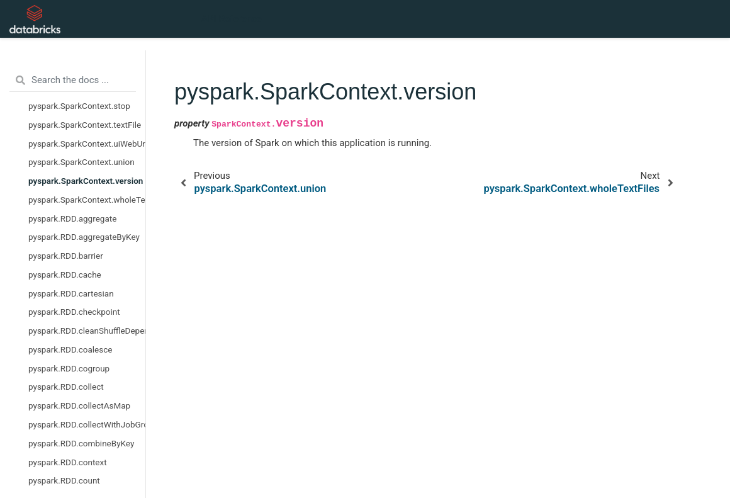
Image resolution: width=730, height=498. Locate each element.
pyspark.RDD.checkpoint (74, 312)
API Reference (231, 19)
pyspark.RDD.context (67, 462)
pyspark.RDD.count (64, 480)
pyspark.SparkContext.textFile (84, 125)
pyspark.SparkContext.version (85, 181)
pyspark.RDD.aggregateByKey (84, 237)
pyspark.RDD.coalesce (70, 349)
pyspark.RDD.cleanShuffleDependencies (86, 330)
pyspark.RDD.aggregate (72, 218)
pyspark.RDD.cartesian (71, 293)
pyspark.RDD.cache (64, 274)
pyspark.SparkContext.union (81, 162)
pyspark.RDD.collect (66, 387)
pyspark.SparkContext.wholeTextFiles (86, 200)
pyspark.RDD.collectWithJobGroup (86, 424)
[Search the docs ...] (72, 80)
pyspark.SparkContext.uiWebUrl (86, 144)
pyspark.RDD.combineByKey (81, 443)
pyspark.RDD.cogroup (69, 368)
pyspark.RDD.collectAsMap (79, 405)
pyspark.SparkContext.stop (79, 106)
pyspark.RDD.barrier (65, 256)
